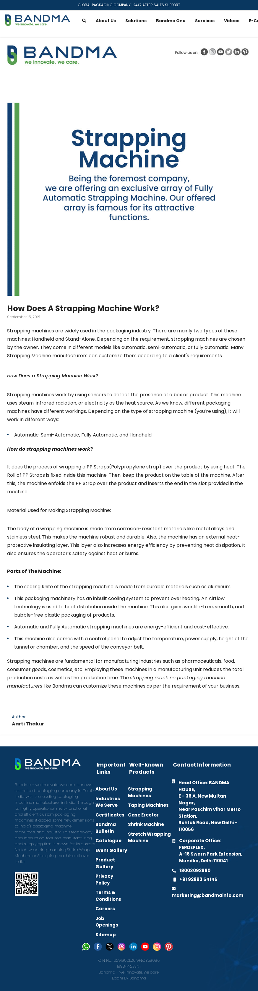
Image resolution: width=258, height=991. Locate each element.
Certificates (109, 815)
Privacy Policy (104, 879)
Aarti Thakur (28, 723)
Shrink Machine (146, 824)
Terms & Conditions (108, 895)
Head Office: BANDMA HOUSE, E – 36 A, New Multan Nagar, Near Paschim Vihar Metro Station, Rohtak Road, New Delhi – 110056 (210, 806)
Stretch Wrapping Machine (149, 837)
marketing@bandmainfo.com (207, 895)
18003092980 (194, 870)
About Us (106, 789)
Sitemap (105, 935)
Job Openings (106, 921)
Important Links (111, 768)
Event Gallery (111, 850)
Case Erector (143, 815)
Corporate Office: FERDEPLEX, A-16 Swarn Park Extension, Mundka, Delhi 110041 (210, 851)
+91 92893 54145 (198, 879)
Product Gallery (105, 863)
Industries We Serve (107, 802)
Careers (105, 909)
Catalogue (108, 841)
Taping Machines (148, 805)
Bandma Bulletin (105, 827)
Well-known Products (146, 768)
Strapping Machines (140, 792)
